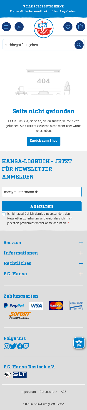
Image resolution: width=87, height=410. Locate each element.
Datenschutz (48, 392)
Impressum (28, 392)
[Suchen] (79, 44)
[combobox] (38, 44)
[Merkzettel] (67, 26)
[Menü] (6, 26)
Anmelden (41, 206)
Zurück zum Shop (43, 141)
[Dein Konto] (19, 26)
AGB (63, 392)
